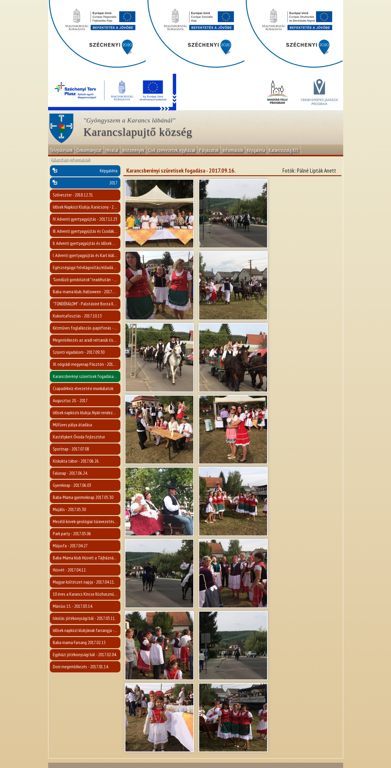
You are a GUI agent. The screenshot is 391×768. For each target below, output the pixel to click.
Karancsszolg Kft (284, 150)
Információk (233, 150)
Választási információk (69, 159)
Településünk (61, 150)
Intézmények (133, 150)
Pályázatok (209, 150)
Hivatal (112, 150)
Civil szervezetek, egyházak (171, 150)
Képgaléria (256, 150)
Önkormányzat (89, 150)
